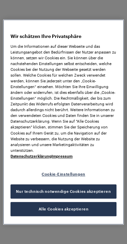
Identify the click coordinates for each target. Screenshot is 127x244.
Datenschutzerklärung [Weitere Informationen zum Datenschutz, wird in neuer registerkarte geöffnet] (30, 156)
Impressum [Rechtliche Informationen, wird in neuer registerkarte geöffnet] (61, 156)
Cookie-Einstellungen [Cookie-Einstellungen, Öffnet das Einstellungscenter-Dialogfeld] (63, 174)
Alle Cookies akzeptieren (64, 209)
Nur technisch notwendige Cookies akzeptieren (63, 191)
